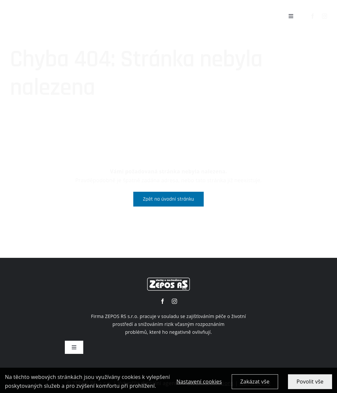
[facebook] (312, 16)
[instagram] (324, 16)
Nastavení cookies (199, 384)
